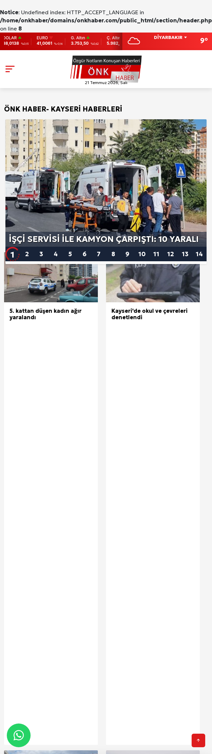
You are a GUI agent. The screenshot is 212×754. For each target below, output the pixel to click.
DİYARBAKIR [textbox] (168, 37)
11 (156, 254)
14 (199, 254)
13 (185, 254)
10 (142, 254)
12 (170, 254)
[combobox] (170, 38)
